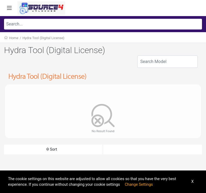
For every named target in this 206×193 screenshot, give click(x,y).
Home (13, 38)
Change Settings (139, 184)
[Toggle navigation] (9, 8)
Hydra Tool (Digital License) (43, 38)
